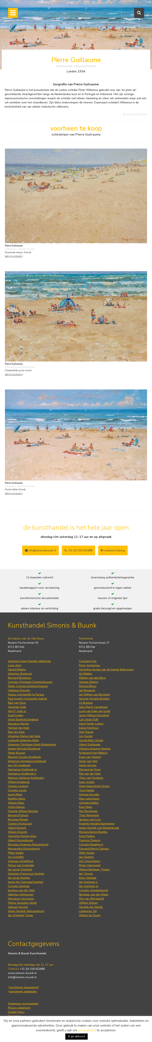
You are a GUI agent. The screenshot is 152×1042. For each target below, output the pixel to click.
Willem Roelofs (17, 832)
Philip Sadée (16, 853)
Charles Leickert (18, 786)
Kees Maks (85, 807)
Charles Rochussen (20, 824)
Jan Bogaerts (87, 690)
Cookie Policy (16, 1012)
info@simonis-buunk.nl (22, 977)
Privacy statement (19, 1008)
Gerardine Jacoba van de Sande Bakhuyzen (106, 669)
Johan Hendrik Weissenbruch (26, 911)
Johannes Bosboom (20, 674)
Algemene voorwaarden (23, 1003)
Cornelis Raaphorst (91, 844)
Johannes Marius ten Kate (24, 736)
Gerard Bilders (17, 669)
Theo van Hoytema (91, 778)
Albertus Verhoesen (20, 894)
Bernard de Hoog (90, 769)
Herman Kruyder (89, 794)
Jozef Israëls (15, 715)
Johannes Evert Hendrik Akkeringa (29, 661)
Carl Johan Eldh (88, 719)
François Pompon (89, 840)
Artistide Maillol (89, 803)
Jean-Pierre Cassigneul (93, 707)
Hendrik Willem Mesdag (23, 811)
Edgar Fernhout (88, 728)
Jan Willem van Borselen (94, 694)
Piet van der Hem (90, 774)
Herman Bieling (88, 682)
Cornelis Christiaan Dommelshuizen (30, 682)
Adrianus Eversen (19, 690)
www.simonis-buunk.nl (22, 973)
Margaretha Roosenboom (24, 849)
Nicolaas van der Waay (93, 894)
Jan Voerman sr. (89, 886)
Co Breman (86, 703)
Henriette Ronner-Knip (22, 836)
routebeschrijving (113, 550)
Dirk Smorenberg (89, 861)
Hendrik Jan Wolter (91, 907)
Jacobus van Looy (90, 819)
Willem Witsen (88, 903)
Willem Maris (16, 803)
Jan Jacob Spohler (19, 878)
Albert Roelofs (17, 828)
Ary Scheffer (16, 857)
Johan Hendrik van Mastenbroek (99, 828)
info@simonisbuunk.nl (40, 550)
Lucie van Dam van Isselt (94, 711)
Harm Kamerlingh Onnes (94, 786)
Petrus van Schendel (21, 865)
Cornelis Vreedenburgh (93, 890)
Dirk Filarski (86, 732)
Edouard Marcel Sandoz (94, 849)
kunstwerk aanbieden (22, 991)
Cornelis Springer (19, 886)
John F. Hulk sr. (17, 711)
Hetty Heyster (88, 765)
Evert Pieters (87, 836)
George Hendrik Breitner (94, 699)
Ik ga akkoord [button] (76, 1036)
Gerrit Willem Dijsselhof (94, 715)
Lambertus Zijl (88, 911)
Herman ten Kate (18, 728)
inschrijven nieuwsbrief (23, 987)
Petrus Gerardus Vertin (22, 903)
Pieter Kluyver (16, 753)
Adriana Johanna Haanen (95, 749)
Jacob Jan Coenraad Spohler (25, 882)
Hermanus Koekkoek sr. (22, 769)
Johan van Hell (88, 761)
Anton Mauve (16, 807)
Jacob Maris (15, 794)
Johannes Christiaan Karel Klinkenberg (32, 744)
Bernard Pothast (18, 815)
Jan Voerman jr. (88, 882)
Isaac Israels (87, 782)
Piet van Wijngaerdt (91, 899)
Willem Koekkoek (19, 782)
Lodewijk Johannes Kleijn (23, 740)
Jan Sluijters (86, 857)
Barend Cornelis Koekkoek (24, 757)
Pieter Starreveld (89, 865)
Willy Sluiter (87, 853)
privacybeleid (87, 1030)
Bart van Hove (17, 703)
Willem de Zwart (89, 915)
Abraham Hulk (17, 707)
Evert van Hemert (90, 757)
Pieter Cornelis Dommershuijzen (28, 686)
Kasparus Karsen (18, 724)
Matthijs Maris (16, 799)
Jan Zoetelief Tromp (20, 915)
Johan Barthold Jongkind (23, 719)
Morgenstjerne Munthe (93, 832)
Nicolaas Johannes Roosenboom (28, 844)
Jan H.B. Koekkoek (19, 765)
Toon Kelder (86, 790)
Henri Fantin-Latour (91, 724)
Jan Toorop (86, 874)
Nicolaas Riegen (18, 819)
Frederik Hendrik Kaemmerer (97, 824)
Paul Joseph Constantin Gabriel (27, 699)
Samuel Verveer (18, 907)
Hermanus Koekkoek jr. (22, 774)
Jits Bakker (85, 674)
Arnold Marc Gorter (91, 740)
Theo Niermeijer (89, 815)
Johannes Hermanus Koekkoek (27, 761)
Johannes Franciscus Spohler (26, 874)
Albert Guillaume (89, 744)
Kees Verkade (87, 878)
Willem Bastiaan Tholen (94, 869)
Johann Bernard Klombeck (24, 749)
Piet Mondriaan (88, 811)
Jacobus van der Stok (21, 890)
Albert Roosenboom (20, 840)
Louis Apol (14, 665)
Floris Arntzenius (89, 665)
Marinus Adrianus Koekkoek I (26, 778)
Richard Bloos (87, 686)
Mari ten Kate (16, 732)
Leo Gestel (86, 736)
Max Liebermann (89, 799)
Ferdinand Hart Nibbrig (93, 753)
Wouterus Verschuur (21, 899)
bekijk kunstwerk (14, 256)
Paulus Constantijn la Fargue (26, 694)
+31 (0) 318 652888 (78, 550)
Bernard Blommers (19, 678)
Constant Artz (88, 661)
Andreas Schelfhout (20, 861)
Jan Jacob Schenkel (20, 869)
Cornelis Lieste (17, 790)
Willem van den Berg (92, 678)
